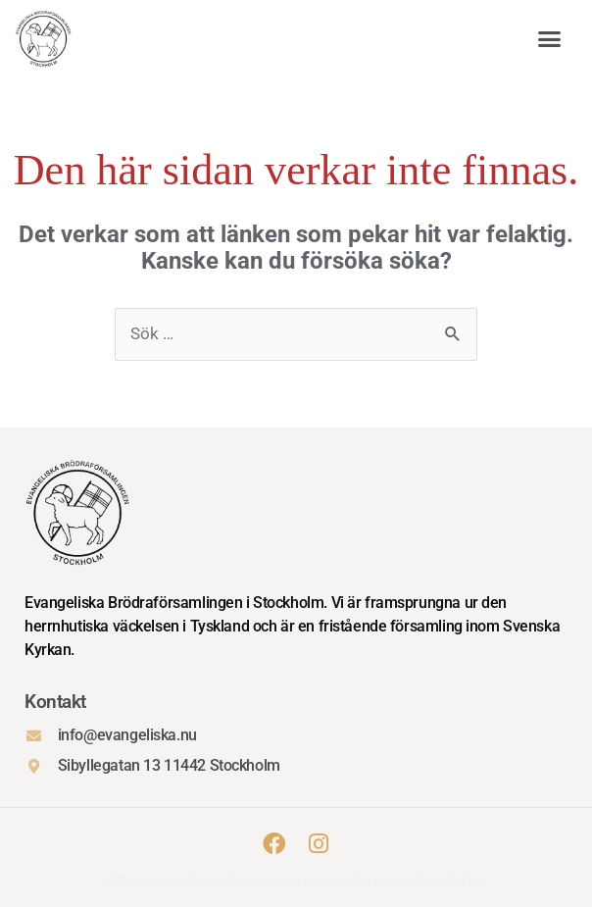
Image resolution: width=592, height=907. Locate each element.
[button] (549, 39)
